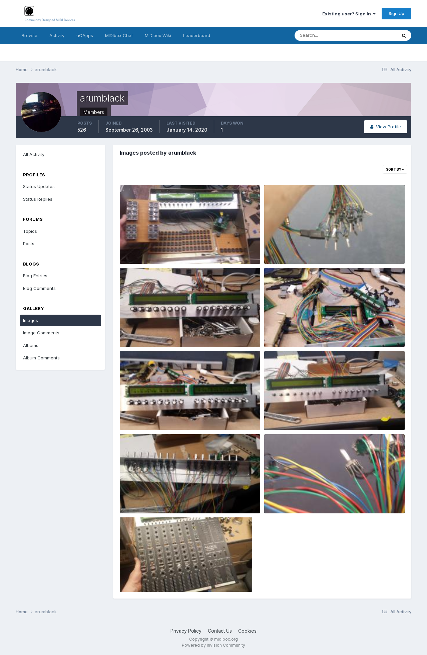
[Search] (324, 35)
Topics (30, 231)
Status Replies (37, 199)
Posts (28, 243)
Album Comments (41, 357)
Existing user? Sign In (349, 13)
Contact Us (220, 631)
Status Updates (39, 186)
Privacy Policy (185, 631)
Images (30, 320)
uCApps (84, 35)
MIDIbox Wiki (158, 35)
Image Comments (41, 332)
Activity (56, 35)
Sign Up (396, 13)
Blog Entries (35, 275)
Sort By (395, 169)
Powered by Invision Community (213, 645)
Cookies (247, 631)
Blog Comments (39, 288)
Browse (29, 35)
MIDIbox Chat (119, 35)
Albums (30, 345)
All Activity (33, 154)
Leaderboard (196, 35)
